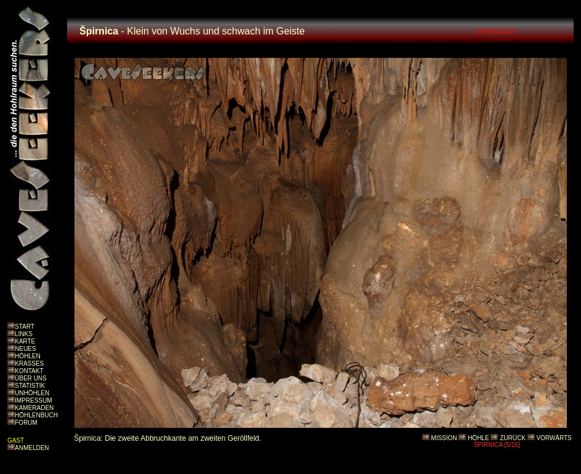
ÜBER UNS (31, 378)
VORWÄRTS (553, 438)
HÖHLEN (28, 356)
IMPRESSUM (33, 400)
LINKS (24, 334)
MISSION (444, 438)
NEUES (25, 348)
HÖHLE (478, 438)
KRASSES (29, 363)
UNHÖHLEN (32, 393)
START (24, 326)
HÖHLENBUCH (36, 415)
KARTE (25, 341)
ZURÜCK (513, 438)
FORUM (26, 422)
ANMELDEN (32, 447)
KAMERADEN (34, 407)
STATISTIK (30, 385)
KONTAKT (29, 371)
